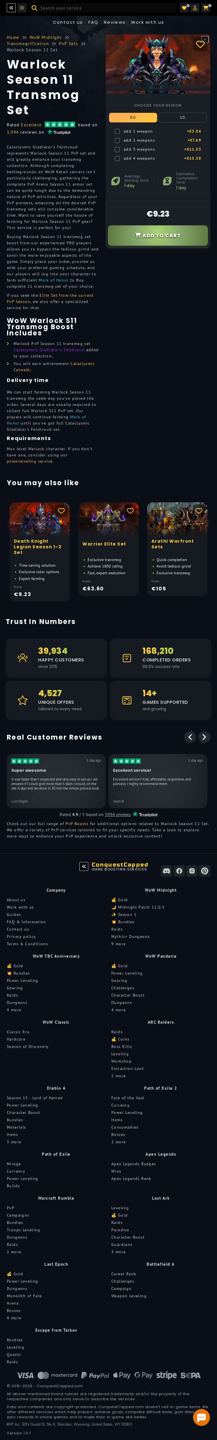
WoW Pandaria (160, 956)
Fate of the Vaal (127, 1097)
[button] (195, 8)
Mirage (14, 1163)
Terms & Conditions (27, 943)
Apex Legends (161, 1154)
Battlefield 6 (161, 1264)
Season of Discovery (28, 1046)
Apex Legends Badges (133, 1163)
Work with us (20, 907)
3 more (14, 1141)
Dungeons (17, 1002)
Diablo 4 (56, 1088)
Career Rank (123, 1273)
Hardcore (16, 1039)
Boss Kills (121, 1046)
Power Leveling (22, 980)
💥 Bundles (123, 921)
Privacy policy (21, 936)
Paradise (120, 1229)
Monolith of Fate (24, 1295)
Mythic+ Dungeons (130, 936)
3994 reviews (118, 814)
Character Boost (128, 995)
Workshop (121, 1061)
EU (133, 117)
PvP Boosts (77, 823)
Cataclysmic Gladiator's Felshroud (49, 349)
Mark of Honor (54, 280)
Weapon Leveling (129, 1295)
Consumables (124, 1127)
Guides (14, 914)
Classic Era (18, 1031)
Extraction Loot (127, 1068)
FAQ (93, 22)
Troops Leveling (23, 1229)
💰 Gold (119, 899)
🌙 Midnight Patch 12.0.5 (138, 907)
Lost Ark (161, 1198)
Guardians (122, 1244)
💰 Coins (120, 1039)
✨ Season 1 (124, 914)
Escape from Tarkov (56, 1330)
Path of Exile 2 (160, 1088)
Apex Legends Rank (131, 1178)
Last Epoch (56, 1264)
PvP (10, 1207)
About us (16, 899)
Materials (16, 1127)
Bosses (118, 1134)
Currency (120, 1105)
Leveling (120, 1053)
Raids (117, 929)
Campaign (121, 1288)
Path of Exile (56, 1154)
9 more (118, 943)
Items (12, 1134)
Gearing (15, 987)
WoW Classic (56, 1022)
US (183, 117)
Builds (13, 1185)
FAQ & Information (26, 921)
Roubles (15, 1339)
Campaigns (18, 1215)
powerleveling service (30, 461)
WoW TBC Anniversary (56, 956)
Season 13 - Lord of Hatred (35, 1097)
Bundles (15, 1119)
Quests (14, 1354)
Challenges (122, 987)
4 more (14, 1009)
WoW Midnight (161, 890)
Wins (116, 1171)
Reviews (115, 22)
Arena (13, 1303)
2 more (118, 1075)
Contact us (68, 22)
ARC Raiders (161, 1022)
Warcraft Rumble (56, 1198)
